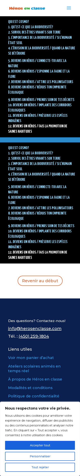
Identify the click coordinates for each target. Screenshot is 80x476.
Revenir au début (40, 280)
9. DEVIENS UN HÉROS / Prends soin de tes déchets (41, 100)
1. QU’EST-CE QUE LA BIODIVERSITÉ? (30, 27)
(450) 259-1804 (34, 336)
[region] (40, 439)
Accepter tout (40, 445)
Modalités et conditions (30, 388)
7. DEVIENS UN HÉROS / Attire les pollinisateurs (40, 82)
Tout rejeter (40, 467)
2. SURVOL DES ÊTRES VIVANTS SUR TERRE (34, 32)
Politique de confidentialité (33, 396)
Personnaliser (40, 456)
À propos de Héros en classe (35, 379)
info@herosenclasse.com (35, 328)
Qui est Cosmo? (18, 22)
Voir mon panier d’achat (31, 358)
